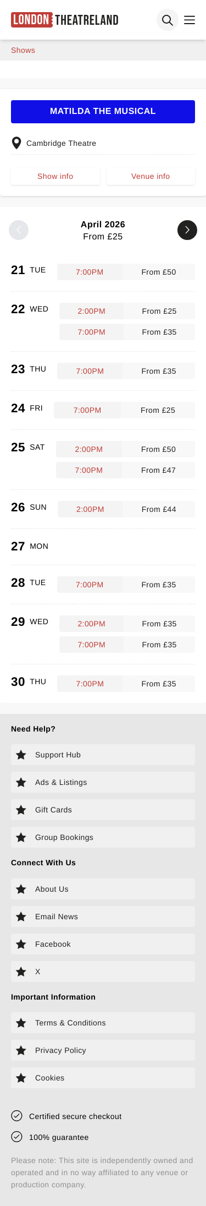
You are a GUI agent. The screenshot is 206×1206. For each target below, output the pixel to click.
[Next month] (187, 230)
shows (23, 50)
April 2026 (103, 231)
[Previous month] (19, 230)
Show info (55, 176)
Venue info (150, 176)
